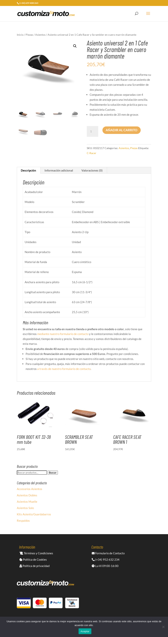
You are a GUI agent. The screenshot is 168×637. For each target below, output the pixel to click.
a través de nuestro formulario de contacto (64, 368)
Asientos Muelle (27, 501)
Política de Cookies (33, 559)
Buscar (52, 472)
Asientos (40, 34)
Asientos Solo (25, 508)
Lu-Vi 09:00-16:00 (105, 566)
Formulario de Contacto (108, 553)
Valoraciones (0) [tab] (92, 170)
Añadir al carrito (121, 130)
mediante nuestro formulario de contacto (62, 334)
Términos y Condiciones (36, 553)
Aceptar (84, 631)
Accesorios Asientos (29, 489)
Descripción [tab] (28, 170)
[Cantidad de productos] (92, 131)
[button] (74, 46)
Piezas (29, 34)
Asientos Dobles (27, 495)
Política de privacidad (34, 566)
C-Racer (91, 153)
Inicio (20, 34)
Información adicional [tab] (59, 170)
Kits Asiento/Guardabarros (34, 514)
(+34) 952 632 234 (105, 559)
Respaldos (23, 520)
